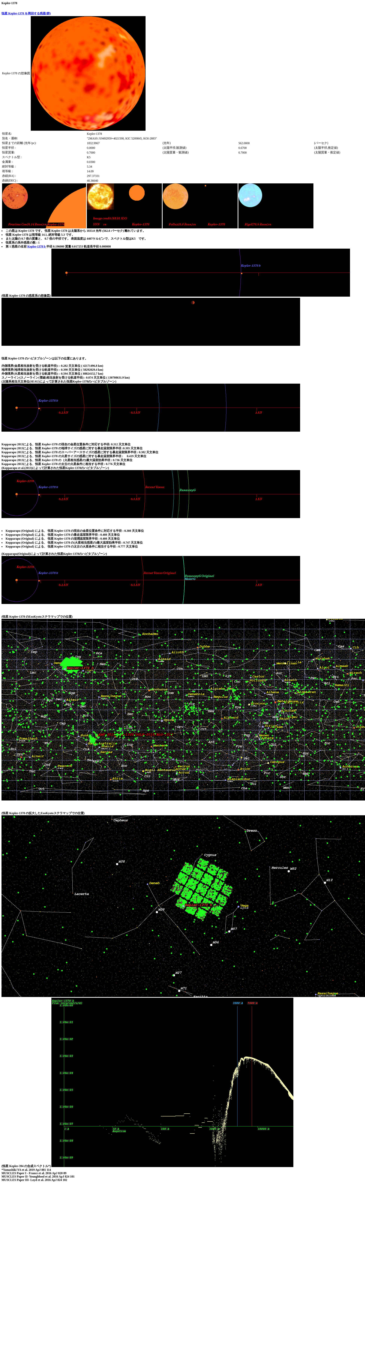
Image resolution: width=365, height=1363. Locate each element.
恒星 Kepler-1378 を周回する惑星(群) (26, 13)
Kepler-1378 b (36, 246)
